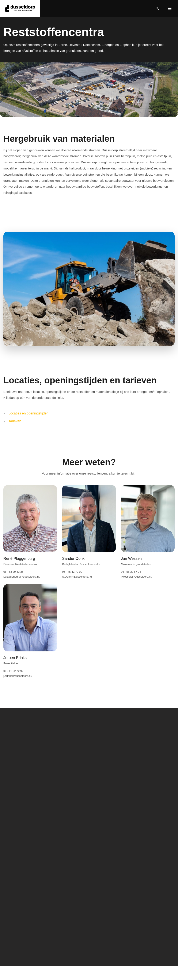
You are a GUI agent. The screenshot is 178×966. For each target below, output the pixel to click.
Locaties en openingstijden (28, 413)
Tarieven (14, 421)
